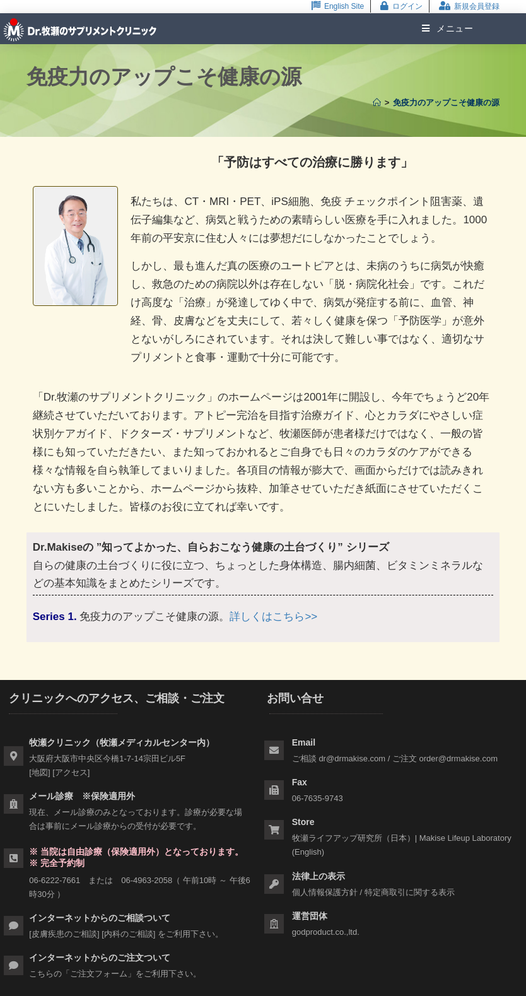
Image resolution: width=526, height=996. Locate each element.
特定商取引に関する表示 (410, 892)
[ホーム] (377, 102)
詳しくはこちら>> (273, 617)
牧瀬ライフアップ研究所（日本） (353, 838)
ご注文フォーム (98, 973)
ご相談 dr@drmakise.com (338, 758)
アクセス (71, 772)
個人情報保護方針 (325, 892)
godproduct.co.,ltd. (325, 932)
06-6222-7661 (54, 880)
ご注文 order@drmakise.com (445, 758)
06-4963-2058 (146, 880)
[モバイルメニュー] (443, 28)
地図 (40, 772)
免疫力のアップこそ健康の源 (446, 102)
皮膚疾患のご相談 (64, 934)
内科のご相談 (128, 934)
